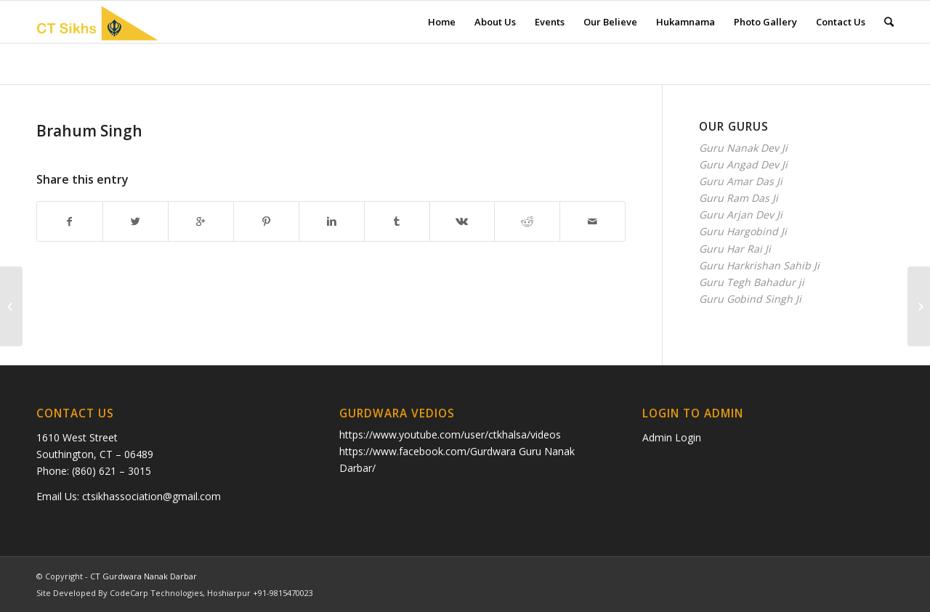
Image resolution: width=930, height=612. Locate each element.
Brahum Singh (89, 131)
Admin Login (671, 437)
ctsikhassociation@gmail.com (151, 496)
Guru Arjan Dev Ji (741, 214)
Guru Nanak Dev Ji (743, 148)
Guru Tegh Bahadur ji (751, 282)
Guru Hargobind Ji (743, 231)
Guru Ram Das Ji (738, 198)
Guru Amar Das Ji (741, 181)
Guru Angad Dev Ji (743, 164)
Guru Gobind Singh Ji (750, 299)
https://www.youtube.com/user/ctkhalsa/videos (450, 434)
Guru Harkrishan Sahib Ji (759, 265)
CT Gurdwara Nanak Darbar (143, 576)
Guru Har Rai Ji (735, 249)
